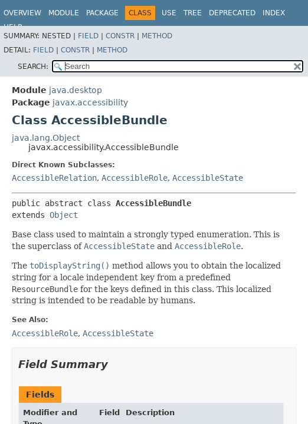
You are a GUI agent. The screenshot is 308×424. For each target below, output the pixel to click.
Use (169, 13)
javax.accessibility (90, 102)
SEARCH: (33, 66)
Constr (120, 36)
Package (102, 13)
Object (64, 215)
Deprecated (232, 13)
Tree (193, 13)
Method (157, 36)
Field (88, 36)
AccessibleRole (134, 178)
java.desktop (75, 90)
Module (63, 13)
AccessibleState (207, 178)
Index (274, 13)
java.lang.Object (46, 138)
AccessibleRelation (54, 178)
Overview (22, 13)
